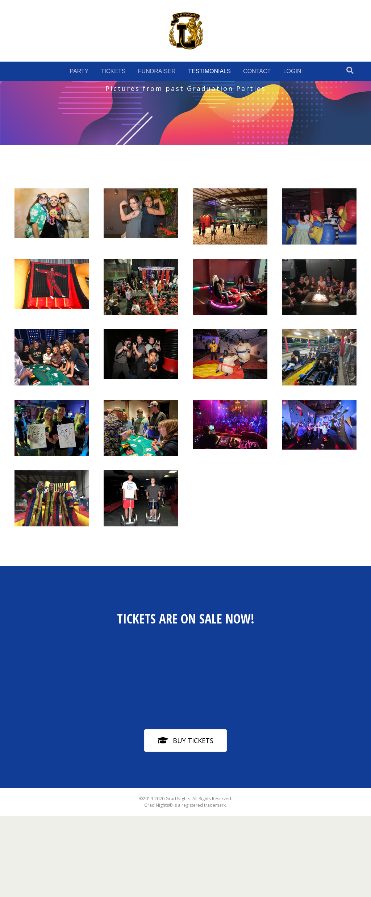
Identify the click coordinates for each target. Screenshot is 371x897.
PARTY (79, 71)
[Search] (350, 70)
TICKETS (113, 71)
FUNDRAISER (157, 71)
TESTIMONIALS (209, 71)
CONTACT (257, 71)
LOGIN (292, 71)
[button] (185, 791)
